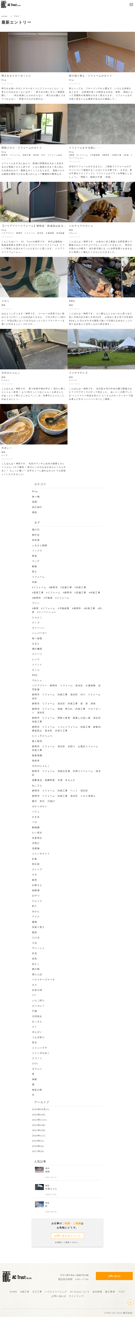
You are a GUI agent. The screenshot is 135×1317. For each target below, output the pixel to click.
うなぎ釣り (38, 1037)
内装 (34, 582)
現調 (34, 502)
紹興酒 (36, 890)
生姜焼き (37, 838)
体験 (34, 1079)
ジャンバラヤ (39, 1048)
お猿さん (37, 885)
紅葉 (34, 859)
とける (36, 937)
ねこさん (37, 785)
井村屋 (36, 540)
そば (34, 943)
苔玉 (34, 1042)
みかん (36, 911)
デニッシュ (38, 948)
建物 (34, 922)
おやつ (36, 895)
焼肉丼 (36, 760)
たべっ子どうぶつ (42, 736)
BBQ (35, 675)
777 (34, 995)
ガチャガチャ (39, 806)
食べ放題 (37, 638)
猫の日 (36, 529)
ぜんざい (37, 1032)
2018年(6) (38, 1146)
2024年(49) (38, 1114)
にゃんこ (37, 617)
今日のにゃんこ (41, 766)
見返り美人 (38, 927)
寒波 (34, 556)
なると (36, 643)
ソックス (37, 550)
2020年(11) (38, 1135)
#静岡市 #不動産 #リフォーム (52, 598)
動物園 (36, 827)
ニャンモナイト (41, 853)
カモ (34, 874)
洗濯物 (36, 848)
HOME (4, 16)
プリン (36, 603)
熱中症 (36, 535)
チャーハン (38, 628)
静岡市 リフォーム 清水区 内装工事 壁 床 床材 (64, 703)
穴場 (34, 1011)
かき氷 (36, 817)
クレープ (37, 869)
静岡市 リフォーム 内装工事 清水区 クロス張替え (64, 796)
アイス (36, 916)
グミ (34, 1027)
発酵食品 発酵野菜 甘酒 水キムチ (53, 780)
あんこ (36, 964)
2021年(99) (38, 1130)
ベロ (34, 822)
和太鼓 (36, 864)
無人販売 (37, 741)
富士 (34, 571)
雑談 (34, 512)
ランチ (36, 561)
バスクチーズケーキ (43, 979)
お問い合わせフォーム (67, 1236)
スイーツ (37, 654)
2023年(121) (39, 1120)
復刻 (34, 932)
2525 (35, 1063)
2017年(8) (38, 1151)
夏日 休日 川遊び (43, 801)
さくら (36, 670)
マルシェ (37, 680)
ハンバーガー (39, 633)
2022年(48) (38, 1125)
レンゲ (36, 659)
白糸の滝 (37, 990)
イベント (37, 664)
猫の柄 (36, 969)
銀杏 (34, 880)
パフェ (36, 811)
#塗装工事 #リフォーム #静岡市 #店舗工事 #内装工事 (66, 592)
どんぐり (37, 901)
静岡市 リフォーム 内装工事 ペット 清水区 (61, 790)
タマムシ (37, 1069)
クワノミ (37, 1058)
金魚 (34, 958)
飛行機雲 (37, 649)
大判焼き (37, 1016)
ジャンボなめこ (41, 1053)
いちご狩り (38, 1000)
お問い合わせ (114, 1273)
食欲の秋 (37, 1090)
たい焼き (37, 832)
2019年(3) (38, 1141)
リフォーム (38, 577)
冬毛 (34, 953)
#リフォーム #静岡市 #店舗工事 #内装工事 (59, 587)
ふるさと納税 (39, 545)
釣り (34, 906)
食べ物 (36, 496)
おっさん (37, 1021)
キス (34, 985)
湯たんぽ (37, 974)
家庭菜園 (37, 755)
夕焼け (36, 843)
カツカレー (38, 1006)
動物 (34, 566)
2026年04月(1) (40, 1109)
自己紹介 (37, 507)
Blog (35, 491)
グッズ (36, 622)
